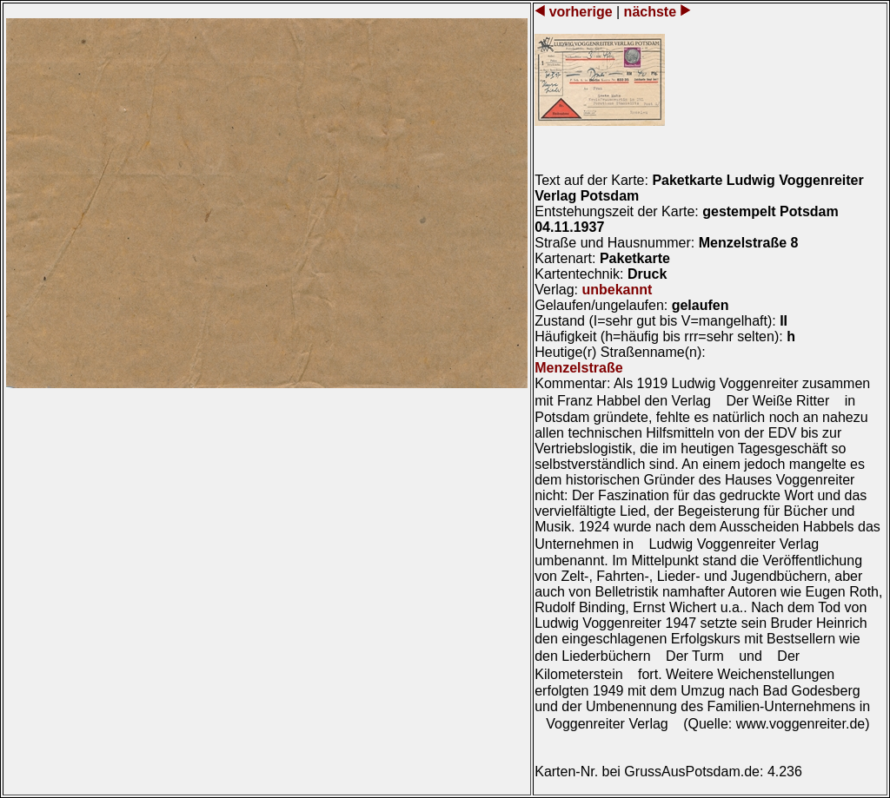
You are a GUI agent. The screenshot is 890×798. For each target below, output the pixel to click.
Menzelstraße (578, 367)
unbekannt (616, 289)
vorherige (580, 11)
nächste (650, 11)
